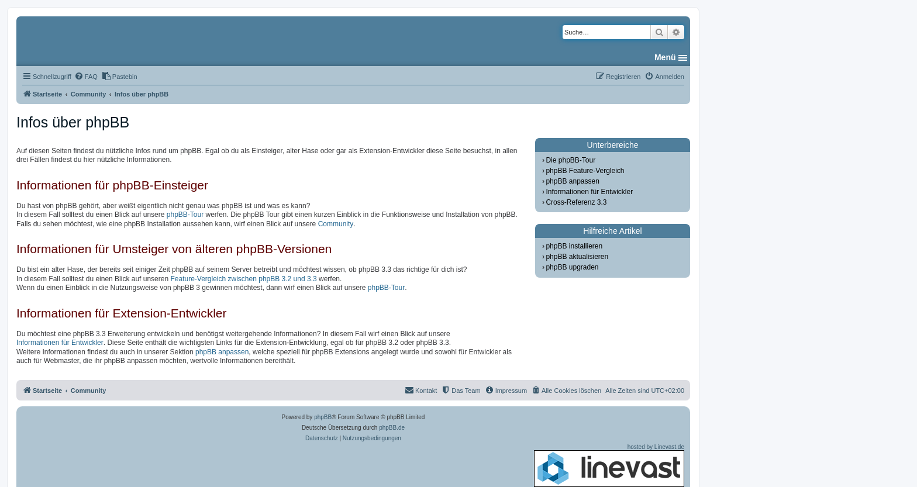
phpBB (323, 417)
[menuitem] (86, 77)
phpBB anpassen (222, 352)
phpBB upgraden (572, 267)
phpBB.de (392, 427)
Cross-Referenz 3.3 (576, 202)
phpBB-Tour (185, 214)
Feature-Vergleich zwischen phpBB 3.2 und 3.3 (243, 279)
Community (336, 224)
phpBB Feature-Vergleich (585, 171)
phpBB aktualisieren (577, 257)
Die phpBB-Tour (570, 160)
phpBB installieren (574, 246)
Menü (665, 57)
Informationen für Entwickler (60, 343)
